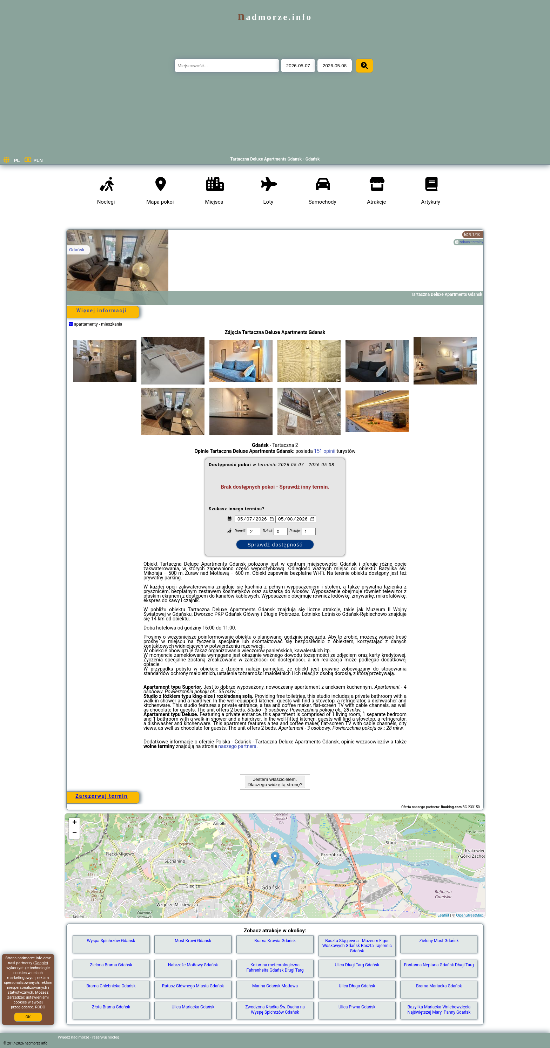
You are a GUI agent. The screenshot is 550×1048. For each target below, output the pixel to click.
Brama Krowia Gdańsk (275, 940)
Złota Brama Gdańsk (111, 1007)
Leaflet (443, 915)
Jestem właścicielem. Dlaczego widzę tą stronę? (275, 782)
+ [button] (74, 823)
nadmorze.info (275, 17)
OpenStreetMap (469, 915)
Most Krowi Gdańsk (193, 940)
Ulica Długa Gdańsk (357, 986)
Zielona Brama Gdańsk (111, 964)
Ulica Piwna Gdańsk (356, 1007)
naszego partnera (237, 746)
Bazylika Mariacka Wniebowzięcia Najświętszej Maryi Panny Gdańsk (439, 1009)
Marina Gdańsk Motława (275, 986)
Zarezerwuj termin (101, 796)
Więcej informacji (101, 310)
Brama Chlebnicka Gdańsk (110, 986)
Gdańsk (77, 249)
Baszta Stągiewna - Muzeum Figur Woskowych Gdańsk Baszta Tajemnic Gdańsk (357, 945)
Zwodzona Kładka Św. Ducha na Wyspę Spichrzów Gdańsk (275, 1009)
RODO (40, 1007)
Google (41, 963)
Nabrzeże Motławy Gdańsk (193, 964)
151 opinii (324, 451)
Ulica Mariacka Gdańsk (193, 1007)
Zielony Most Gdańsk (438, 940)
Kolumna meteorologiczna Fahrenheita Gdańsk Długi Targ (274, 967)
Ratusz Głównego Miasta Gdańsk (193, 986)
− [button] (74, 833)
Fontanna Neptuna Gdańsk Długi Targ (439, 964)
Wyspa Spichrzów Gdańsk (111, 940)
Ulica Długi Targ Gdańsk (357, 964)
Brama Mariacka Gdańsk (439, 986)
